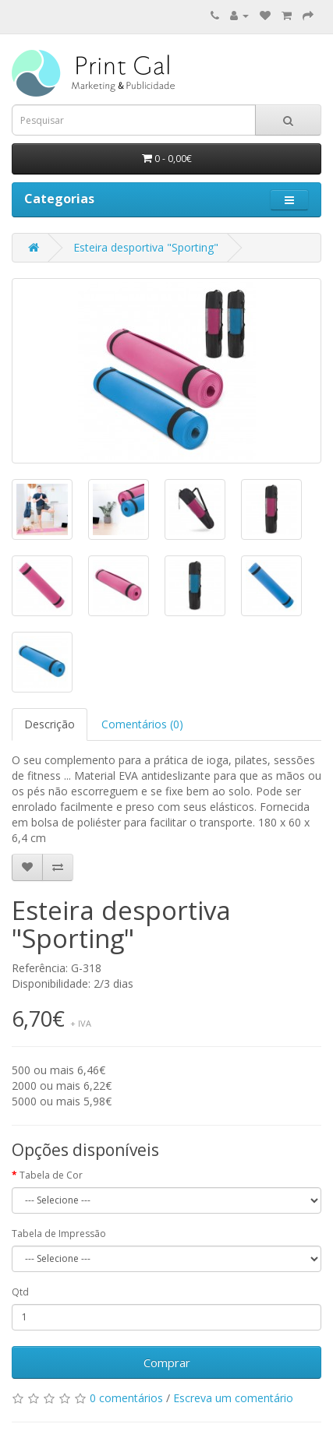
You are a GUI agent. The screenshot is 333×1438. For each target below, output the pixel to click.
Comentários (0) (142, 724)
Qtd (20, 1292)
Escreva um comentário (233, 1397)
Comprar (166, 1362)
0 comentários (126, 1397)
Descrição (49, 724)
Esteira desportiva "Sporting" (145, 247)
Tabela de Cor (51, 1175)
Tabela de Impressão (59, 1233)
